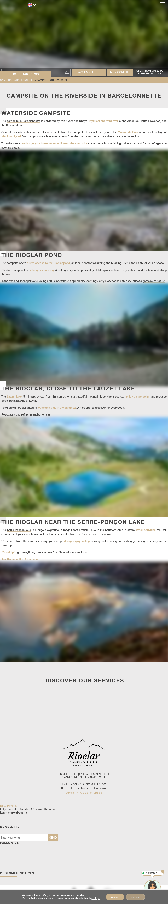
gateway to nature (154, 281)
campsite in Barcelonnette (23, 121)
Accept (115, 897)
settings (95, 898)
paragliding (28, 552)
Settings (135, 897)
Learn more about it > (14, 812)
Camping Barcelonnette (17, 80)
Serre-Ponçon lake (19, 530)
